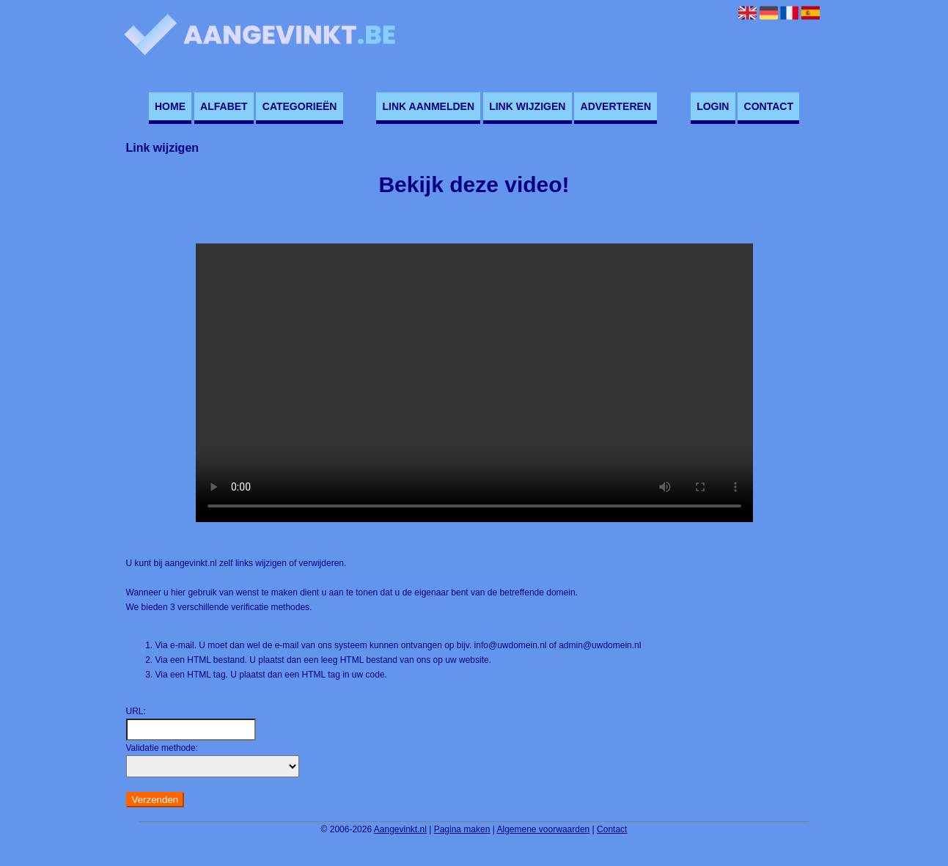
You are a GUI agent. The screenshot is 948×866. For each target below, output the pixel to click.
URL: (136, 711)
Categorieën (299, 106)
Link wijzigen (527, 106)
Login (713, 106)
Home (170, 106)
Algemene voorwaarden (543, 829)
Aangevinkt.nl (400, 829)
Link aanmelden (428, 106)
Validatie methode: (162, 748)
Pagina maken (462, 829)
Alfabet (224, 106)
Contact (768, 106)
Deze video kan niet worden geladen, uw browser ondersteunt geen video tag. (474, 382)
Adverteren (616, 106)
